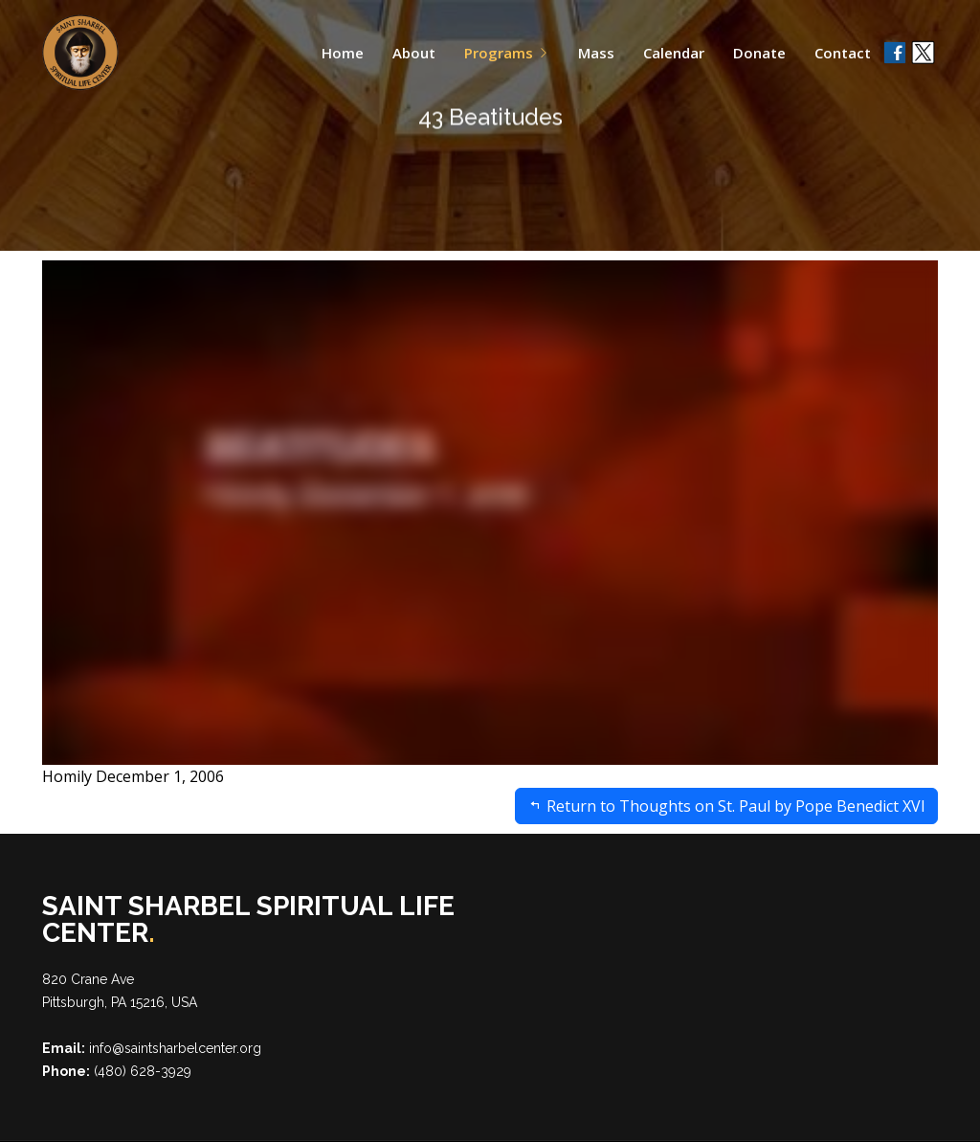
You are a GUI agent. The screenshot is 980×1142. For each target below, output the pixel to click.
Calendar (673, 52)
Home (343, 52)
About (413, 52)
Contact (842, 52)
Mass (596, 52)
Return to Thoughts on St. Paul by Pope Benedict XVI (726, 806)
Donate (759, 52)
